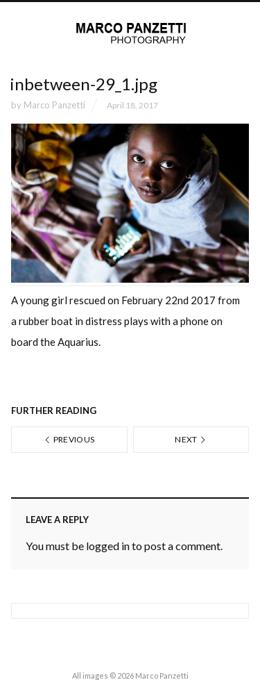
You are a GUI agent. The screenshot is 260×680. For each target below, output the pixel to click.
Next (191, 439)
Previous (69, 439)
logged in (108, 545)
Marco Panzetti (54, 104)
